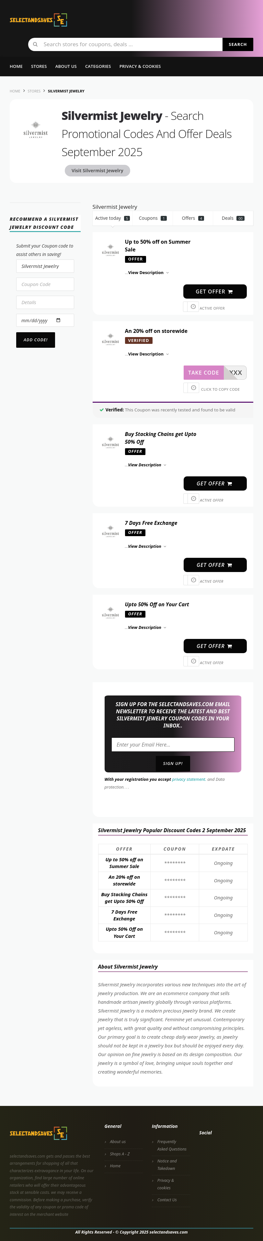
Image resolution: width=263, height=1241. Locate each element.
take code (203, 372)
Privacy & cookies (165, 1184)
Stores (39, 66)
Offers (193, 218)
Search (238, 44)
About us (66, 66)
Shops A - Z (120, 1154)
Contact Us (167, 1200)
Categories (98, 66)
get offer (214, 291)
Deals (233, 218)
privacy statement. (189, 779)
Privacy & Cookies (140, 66)
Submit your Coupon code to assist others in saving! (44, 250)
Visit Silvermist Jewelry (97, 170)
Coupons (153, 218)
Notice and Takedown (167, 1164)
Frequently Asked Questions (172, 1145)
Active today (112, 218)
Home (16, 66)
